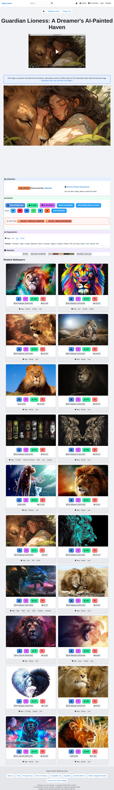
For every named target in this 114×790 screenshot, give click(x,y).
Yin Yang (27, 711)
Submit (83, 3)
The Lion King (74, 244)
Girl (33, 560)
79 (34, 651)
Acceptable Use (55, 776)
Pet (97, 244)
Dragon (49, 460)
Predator (15, 244)
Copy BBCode (59, 211)
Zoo (87, 244)
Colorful (27, 309)
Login (102, 3)
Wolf (38, 460)
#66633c (71, 254)
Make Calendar (65, 205)
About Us (10, 776)
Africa (40, 244)
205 (86, 701)
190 (86, 651)
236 (86, 751)
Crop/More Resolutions (88, 205)
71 (34, 550)
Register (108, 3)
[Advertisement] (57, 161)
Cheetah (46, 244)
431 (86, 349)
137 (34, 701)
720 (34, 399)
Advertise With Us (79, 776)
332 (86, 299)
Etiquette (67, 776)
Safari (82, 244)
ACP (10, 221)
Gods (33, 611)
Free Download (15, 205)
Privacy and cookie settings (56, 780)
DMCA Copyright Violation (97, 776)
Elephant (33, 244)
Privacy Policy (28, 776)
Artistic (91, 309)
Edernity (48, 188)
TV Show (18, 460)
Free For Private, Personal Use (78, 187)
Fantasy (30, 510)
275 (86, 399)
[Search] (51, 3)
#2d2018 (66, 254)
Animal (92, 244)
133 (34, 500)
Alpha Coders (7, 3)
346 (86, 550)
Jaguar (53, 244)
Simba (66, 244)
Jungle (27, 244)
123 (34, 751)
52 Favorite (48, 205)
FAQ (18, 776)
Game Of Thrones (28, 460)
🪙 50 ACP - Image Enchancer (58, 221)
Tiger (21, 244)
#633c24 (55, 254)
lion (13, 238)
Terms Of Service (41, 776)
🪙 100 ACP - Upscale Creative (31, 221)
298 (86, 450)
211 (86, 500)
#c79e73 (61, 254)
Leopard (59, 244)
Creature (48, 611)
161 (86, 601)
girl (17, 238)
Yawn (79, 661)
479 (34, 349)
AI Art (22, 238)
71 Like (32, 205)
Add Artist (24, 188)
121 (34, 601)
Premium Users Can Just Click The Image (57, 80)
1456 (34, 299)
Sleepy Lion (67, 11)
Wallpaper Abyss (53, 11)
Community (93, 3)
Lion (40, 309)
